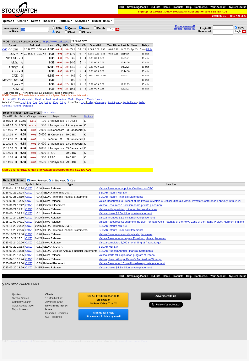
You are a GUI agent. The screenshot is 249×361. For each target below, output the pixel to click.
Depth (101, 28)
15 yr (55, 102)
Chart (71, 32)
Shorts (17, 105)
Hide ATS (10, 98)
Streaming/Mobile (137, 7)
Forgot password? (185, 26)
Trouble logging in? (184, 28)
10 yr (48, 102)
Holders (39, 98)
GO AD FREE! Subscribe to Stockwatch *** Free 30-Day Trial (103, 300)
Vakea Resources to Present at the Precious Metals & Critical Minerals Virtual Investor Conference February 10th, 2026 (170, 200)
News (36, 21)
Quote (72, 28)
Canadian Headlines (56, 313)
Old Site (155, 7)
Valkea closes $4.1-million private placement (125, 267)
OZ (4, 49)
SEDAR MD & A (108, 246)
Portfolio (66, 21)
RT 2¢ (149, 49)
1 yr (23, 102)
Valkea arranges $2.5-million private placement (127, 217)
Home (166, 7)
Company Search (21, 301)
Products (178, 7)
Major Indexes (20, 309)
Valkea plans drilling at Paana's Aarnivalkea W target (130, 259)
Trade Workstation (56, 98)
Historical (7, 105)
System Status (237, 7)
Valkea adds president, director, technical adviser (128, 209)
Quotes (9, 21)
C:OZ (28, 188)
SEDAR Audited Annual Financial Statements (126, 250)
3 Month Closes (93, 98)
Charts (23, 21)
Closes (86, 32)
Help (189, 7)
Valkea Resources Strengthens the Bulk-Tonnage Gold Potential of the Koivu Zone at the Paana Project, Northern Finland (171, 221)
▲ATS (15, 50)
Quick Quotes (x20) (22, 305)
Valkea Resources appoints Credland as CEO (126, 188)
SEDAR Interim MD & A (113, 192)
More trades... (50, 112)
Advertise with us (165, 296)
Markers (88, 116)
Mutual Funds (102, 21)
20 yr (63, 102)
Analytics (82, 21)
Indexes (49, 21)
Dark (121, 7)
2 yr (29, 102)
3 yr (35, 102)
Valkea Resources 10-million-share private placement (130, 205)
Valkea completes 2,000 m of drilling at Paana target (130, 242)
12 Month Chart (54, 298)
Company (100, 102)
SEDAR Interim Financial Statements (121, 196)
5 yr (41, 102)
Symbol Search (20, 298)
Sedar (142, 102)
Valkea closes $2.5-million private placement (125, 213)
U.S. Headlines (53, 316)
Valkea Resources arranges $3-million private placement (132, 238)
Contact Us (200, 7)
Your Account (218, 7)
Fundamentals (25, 98)
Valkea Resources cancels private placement (125, 234)
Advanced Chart (54, 301)
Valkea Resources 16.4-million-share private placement (132, 263)
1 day (90, 102)
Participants (114, 102)
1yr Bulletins (130, 102)
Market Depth (75, 98)
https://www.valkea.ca (56, 41)
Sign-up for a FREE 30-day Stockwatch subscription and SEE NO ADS (182, 11)
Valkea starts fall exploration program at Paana (127, 255)
